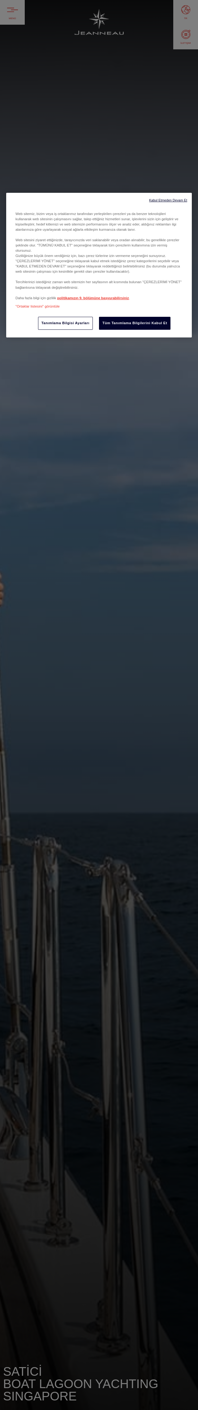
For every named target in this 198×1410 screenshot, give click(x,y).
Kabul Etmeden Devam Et (168, 200)
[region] (99, 265)
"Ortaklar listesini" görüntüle (37, 306)
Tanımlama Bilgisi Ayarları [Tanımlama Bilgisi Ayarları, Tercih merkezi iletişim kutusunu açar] (65, 323)
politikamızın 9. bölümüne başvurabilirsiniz (93, 298)
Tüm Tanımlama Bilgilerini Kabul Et (134, 323)
